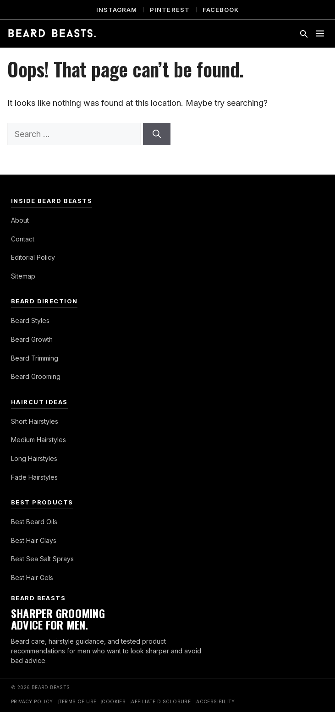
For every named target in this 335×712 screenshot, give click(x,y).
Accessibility (215, 701)
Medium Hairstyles (38, 440)
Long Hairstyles (34, 458)
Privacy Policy (32, 701)
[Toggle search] (303, 33)
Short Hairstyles (34, 421)
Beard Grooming (35, 376)
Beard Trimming (34, 358)
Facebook (221, 9)
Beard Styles (30, 320)
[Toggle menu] (320, 33)
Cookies (114, 701)
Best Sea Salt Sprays (42, 559)
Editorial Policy (33, 257)
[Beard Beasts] (52, 33)
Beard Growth (32, 339)
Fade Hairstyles (34, 477)
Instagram (116, 9)
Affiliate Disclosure (161, 701)
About (20, 220)
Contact (22, 239)
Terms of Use (78, 701)
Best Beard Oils (34, 522)
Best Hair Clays (33, 540)
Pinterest (169, 9)
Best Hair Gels (32, 577)
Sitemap (23, 276)
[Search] (156, 134)
